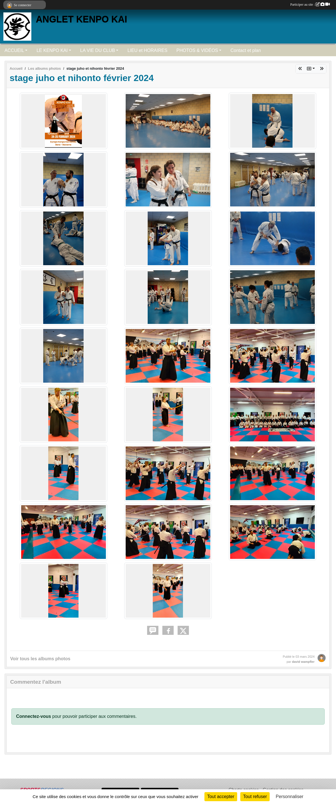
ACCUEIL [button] (14, 50)
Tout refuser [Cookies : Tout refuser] (255, 796)
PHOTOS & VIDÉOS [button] (197, 50)
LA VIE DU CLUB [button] (97, 50)
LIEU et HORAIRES (147, 50)
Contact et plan (245, 50)
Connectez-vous (33, 716)
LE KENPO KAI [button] (51, 50)
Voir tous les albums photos (40, 658)
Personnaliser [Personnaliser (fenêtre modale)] (290, 796)
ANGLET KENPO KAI (81, 19)
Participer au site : (310, 4)
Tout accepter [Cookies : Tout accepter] (220, 796)
